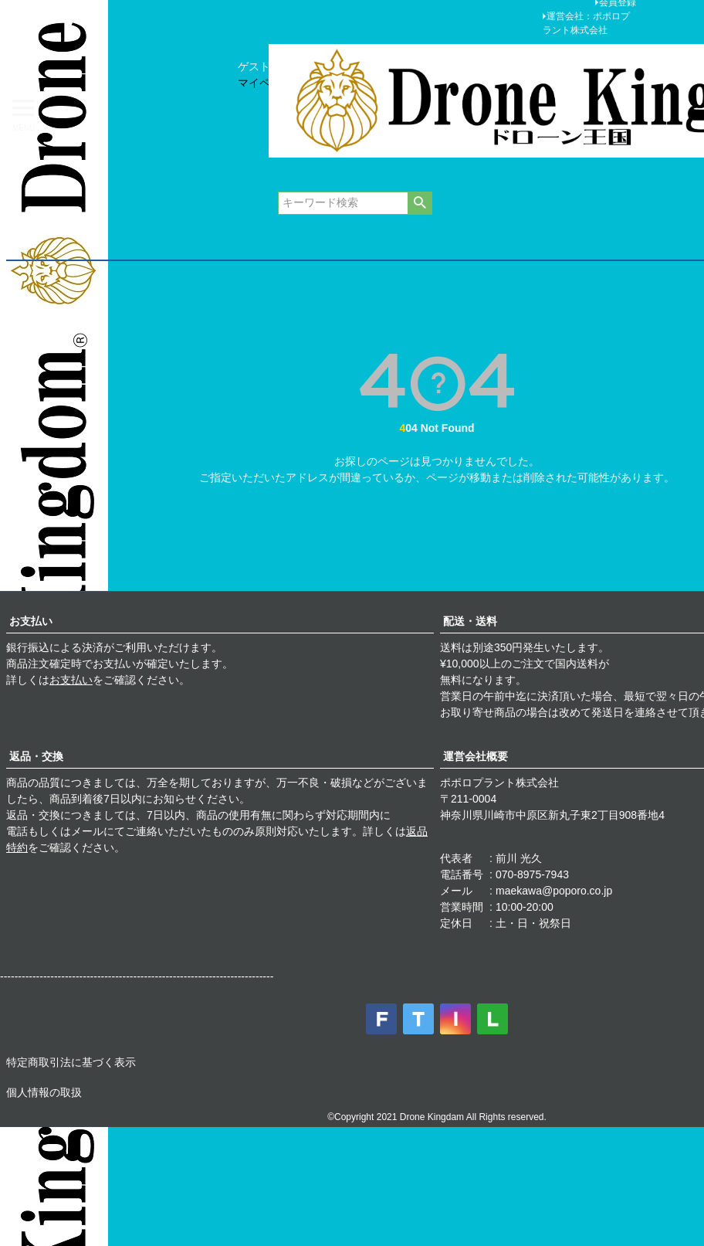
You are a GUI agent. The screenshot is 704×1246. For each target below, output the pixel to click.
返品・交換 (36, 756)
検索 (420, 203)
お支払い (30, 621)
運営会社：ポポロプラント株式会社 (586, 23)
